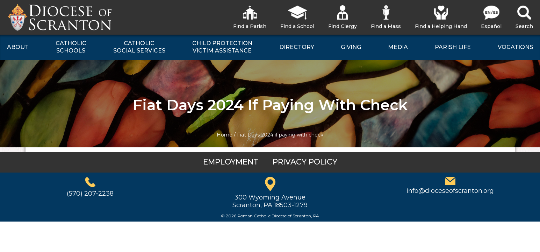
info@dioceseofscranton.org (450, 191)
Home (224, 135)
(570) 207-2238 (90, 193)
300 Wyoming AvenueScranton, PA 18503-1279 (270, 201)
